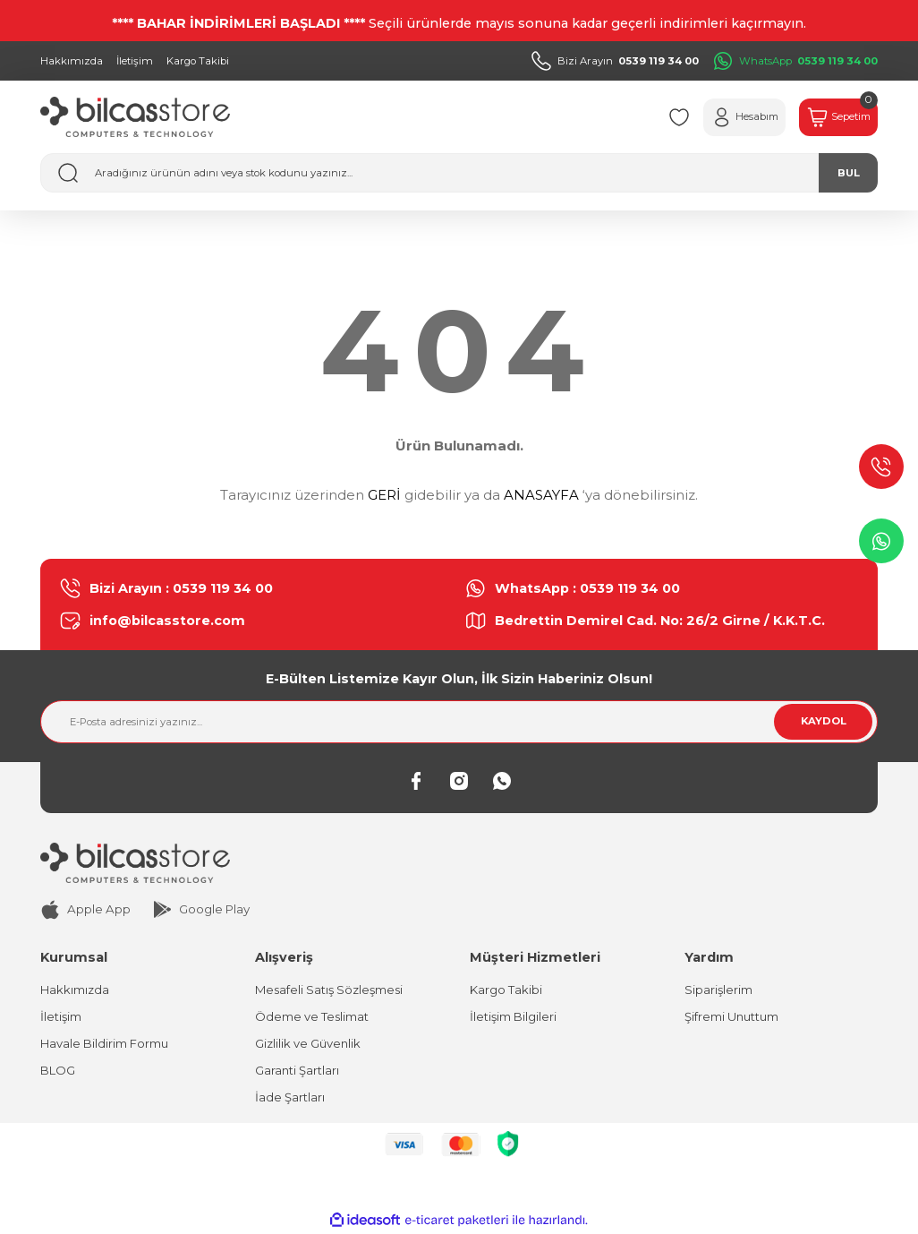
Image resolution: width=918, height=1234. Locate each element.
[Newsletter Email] (459, 721)
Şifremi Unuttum (731, 1016)
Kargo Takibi (506, 989)
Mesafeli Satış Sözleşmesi (329, 989)
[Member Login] (730, 117)
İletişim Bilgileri (513, 1016)
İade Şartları (290, 1098)
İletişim (60, 1016)
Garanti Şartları (297, 1071)
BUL (848, 173)
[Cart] (834, 117)
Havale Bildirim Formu (104, 1044)
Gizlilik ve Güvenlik (308, 1044)
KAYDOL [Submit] (823, 721)
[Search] (459, 173)
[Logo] (135, 117)
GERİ (384, 494)
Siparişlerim (718, 989)
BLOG (57, 1071)
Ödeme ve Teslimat (312, 1016)
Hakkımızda (74, 989)
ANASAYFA (541, 494)
